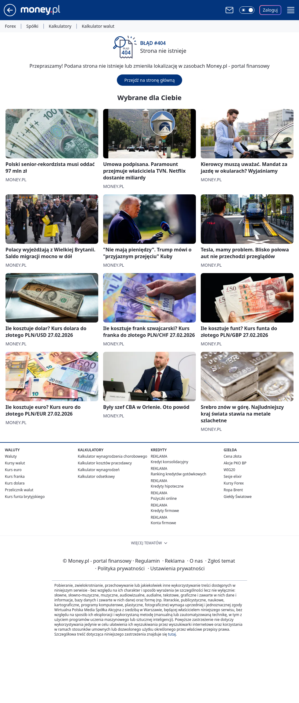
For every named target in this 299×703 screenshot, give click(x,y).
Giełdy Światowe (238, 496)
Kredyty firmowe (165, 510)
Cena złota (233, 456)
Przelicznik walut (19, 489)
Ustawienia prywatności (176, 568)
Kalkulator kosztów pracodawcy (105, 463)
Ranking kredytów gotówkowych (178, 474)
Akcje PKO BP (235, 463)
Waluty (11, 456)
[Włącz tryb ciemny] (246, 10)
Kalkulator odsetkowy (96, 476)
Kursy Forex (234, 483)
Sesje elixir (233, 476)
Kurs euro (13, 469)
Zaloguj (270, 10)
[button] (291, 10)
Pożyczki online (164, 498)
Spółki (32, 26)
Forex (10, 26)
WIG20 (229, 469)
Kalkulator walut (98, 26)
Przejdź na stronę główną (149, 80)
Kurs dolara (15, 483)
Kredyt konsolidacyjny (169, 461)
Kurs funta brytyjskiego (25, 496)
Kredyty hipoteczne (167, 486)
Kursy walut (15, 463)
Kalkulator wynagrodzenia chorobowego (112, 456)
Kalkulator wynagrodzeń (99, 469)
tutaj (172, 634)
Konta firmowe (163, 522)
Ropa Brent (233, 489)
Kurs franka (15, 476)
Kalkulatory (60, 26)
